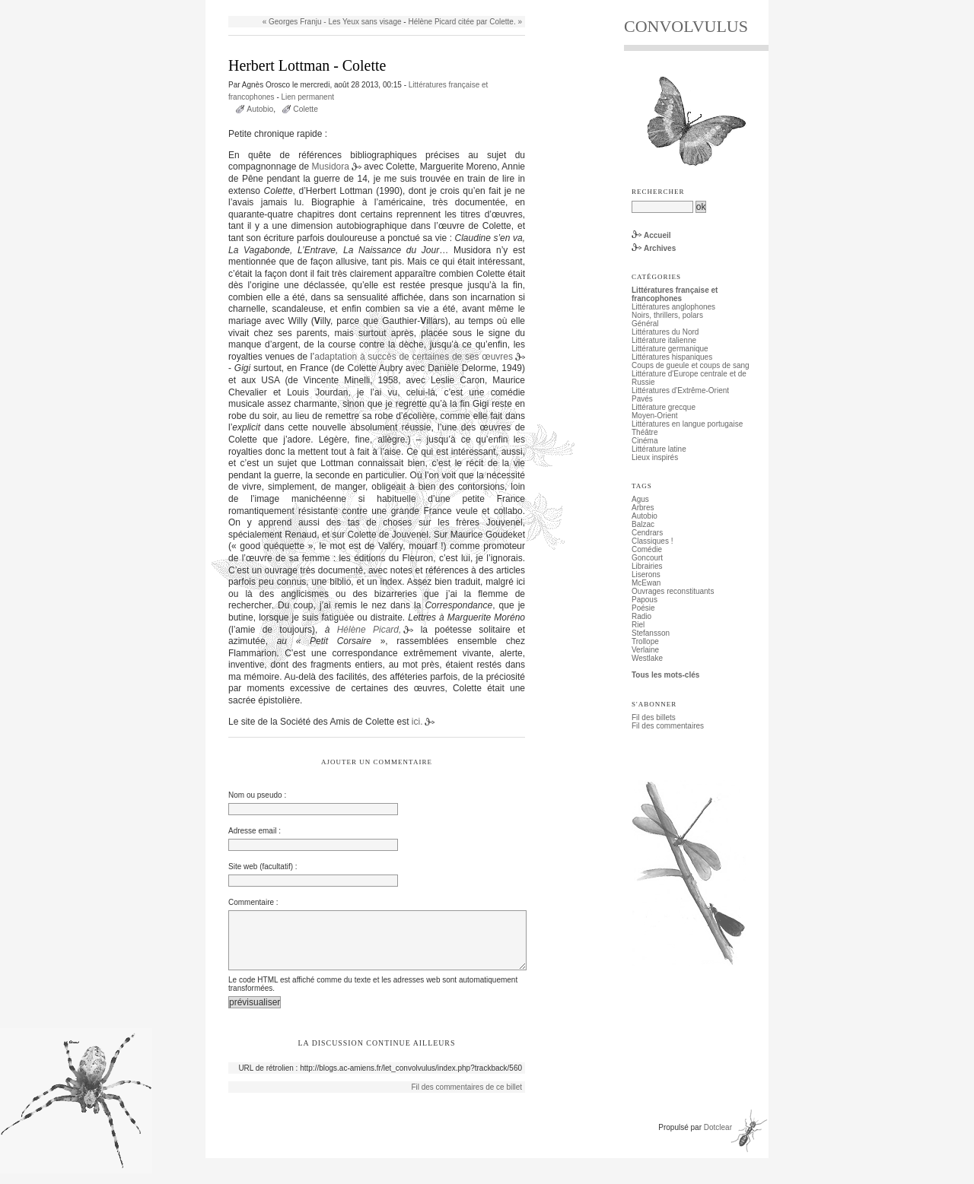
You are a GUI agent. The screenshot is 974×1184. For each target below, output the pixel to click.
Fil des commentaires (668, 726)
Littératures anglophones (673, 307)
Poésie (643, 608)
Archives (660, 248)
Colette (305, 109)
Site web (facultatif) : (263, 866)
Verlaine (645, 650)
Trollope (645, 641)
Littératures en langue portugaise (687, 424)
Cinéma (644, 440)
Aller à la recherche (366, 4)
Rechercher (658, 191)
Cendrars (647, 533)
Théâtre (644, 432)
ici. (417, 721)
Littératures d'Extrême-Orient (680, 390)
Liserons (646, 574)
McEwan (646, 583)
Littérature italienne (664, 340)
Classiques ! (652, 541)
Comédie (647, 549)
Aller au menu (305, 4)
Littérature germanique (670, 348)
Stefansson (651, 633)
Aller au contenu (248, 4)
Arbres (643, 507)
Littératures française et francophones (675, 294)
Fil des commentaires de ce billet (466, 1098)
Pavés (642, 399)
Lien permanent (308, 97)
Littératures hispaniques (672, 357)
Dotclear (718, 1138)
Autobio (260, 109)
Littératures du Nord (665, 332)
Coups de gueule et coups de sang (691, 365)
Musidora (330, 166)
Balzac (643, 524)
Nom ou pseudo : (257, 795)
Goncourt (647, 558)
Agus (640, 499)
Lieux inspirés (655, 457)
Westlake (647, 658)
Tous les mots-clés (665, 675)
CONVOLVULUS (686, 26)
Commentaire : (253, 902)
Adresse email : (254, 831)
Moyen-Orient (655, 415)
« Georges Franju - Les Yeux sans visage (332, 21)
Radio (641, 616)
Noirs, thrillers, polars (667, 315)
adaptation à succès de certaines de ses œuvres (413, 356)
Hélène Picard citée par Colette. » (465, 21)
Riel (638, 625)
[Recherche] (662, 207)
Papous (644, 599)
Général (645, 323)
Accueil (657, 235)
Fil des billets (654, 717)
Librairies (647, 566)
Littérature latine (659, 449)
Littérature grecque (663, 407)
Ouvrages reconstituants (673, 591)
